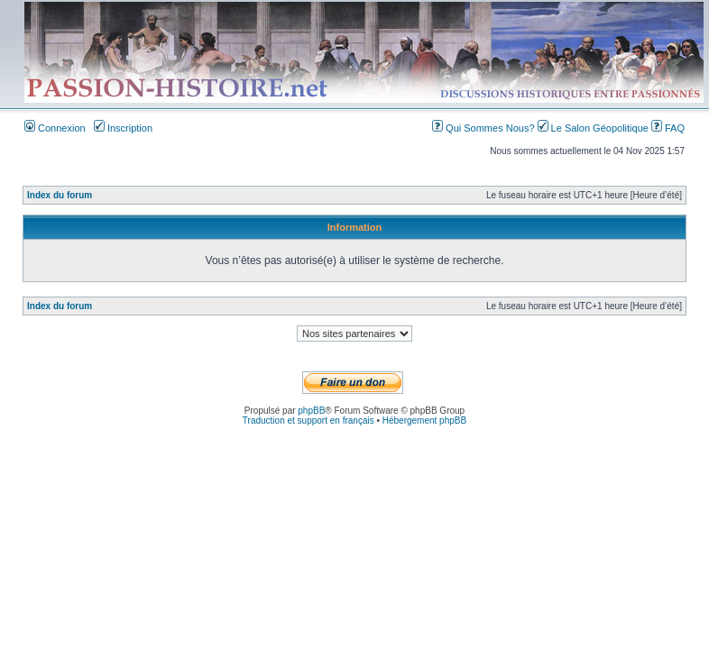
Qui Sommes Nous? (485, 128)
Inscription (123, 128)
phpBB (311, 411)
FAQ (668, 128)
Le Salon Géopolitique (594, 128)
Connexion (55, 128)
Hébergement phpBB (424, 420)
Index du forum (59, 195)
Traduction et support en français (308, 420)
